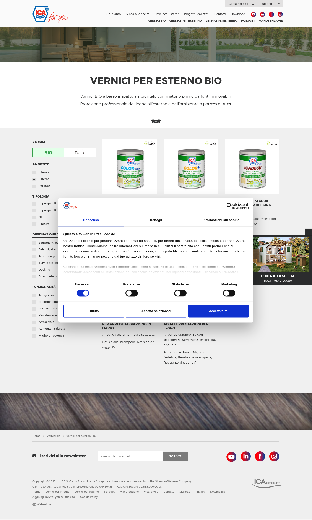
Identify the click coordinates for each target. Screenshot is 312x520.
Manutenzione (130, 492)
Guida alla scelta (138, 14)
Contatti (220, 14)
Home (36, 437)
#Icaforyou (152, 492)
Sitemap (187, 492)
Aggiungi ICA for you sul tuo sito (53, 498)
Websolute (41, 505)
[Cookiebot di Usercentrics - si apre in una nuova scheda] (230, 205)
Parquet (110, 492)
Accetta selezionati (156, 311)
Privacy (202, 492)
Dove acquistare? (166, 14)
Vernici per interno (58, 492)
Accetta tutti (218, 311)
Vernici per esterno (87, 492)
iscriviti (175, 457)
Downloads (220, 492)
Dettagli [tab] (156, 220)
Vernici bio (53, 437)
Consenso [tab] (91, 220)
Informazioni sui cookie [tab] (221, 220)
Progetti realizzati (196, 14)
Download (238, 14)
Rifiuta (94, 311)
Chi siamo (113, 14)
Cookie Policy (89, 498)
